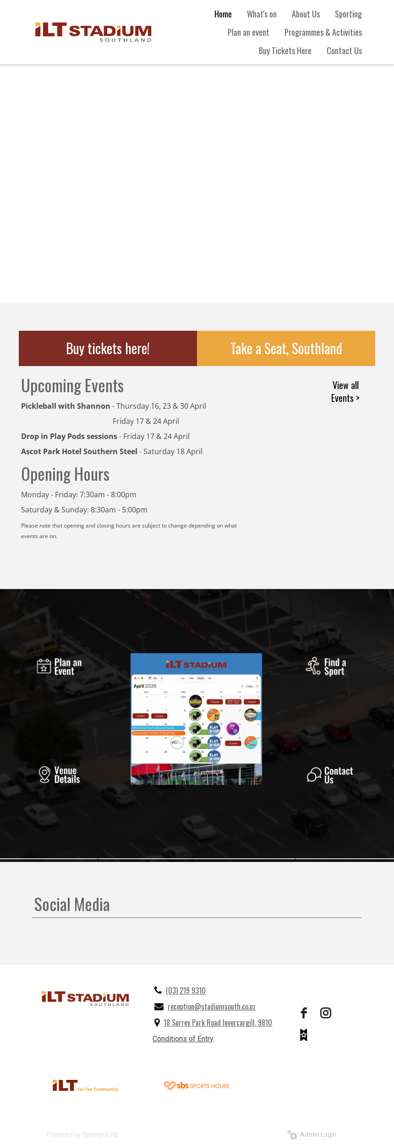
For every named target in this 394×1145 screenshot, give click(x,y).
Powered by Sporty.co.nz (82, 1134)
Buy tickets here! (108, 348)
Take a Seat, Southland (286, 348)
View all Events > (345, 391)
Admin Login (311, 1134)
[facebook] (304, 1013)
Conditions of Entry (183, 1038)
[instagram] (326, 1013)
